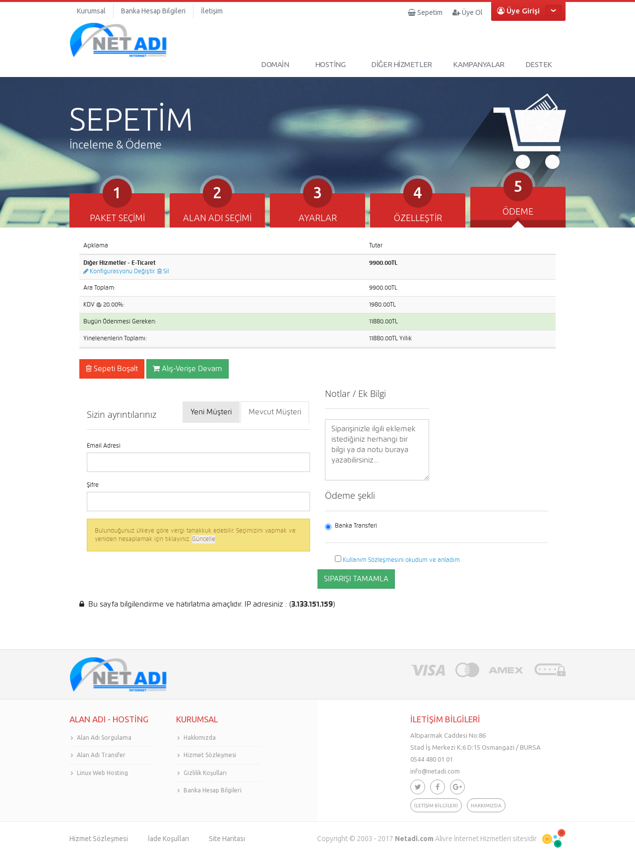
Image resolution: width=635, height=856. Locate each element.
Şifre (93, 484)
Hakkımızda (200, 737)
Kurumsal (91, 11)
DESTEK (538, 64)
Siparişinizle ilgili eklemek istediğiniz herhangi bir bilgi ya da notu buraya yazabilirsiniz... (377, 449)
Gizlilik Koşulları (205, 773)
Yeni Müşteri (211, 411)
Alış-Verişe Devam (187, 368)
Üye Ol (467, 12)
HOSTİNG (330, 64)
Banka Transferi (351, 526)
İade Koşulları (168, 839)
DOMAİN (275, 64)
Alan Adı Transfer (101, 755)
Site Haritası (227, 839)
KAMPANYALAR (479, 64)
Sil (163, 271)
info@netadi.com (435, 771)
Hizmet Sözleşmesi (210, 755)
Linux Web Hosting (102, 773)
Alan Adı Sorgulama (104, 737)
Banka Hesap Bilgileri (153, 11)
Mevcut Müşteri (275, 411)
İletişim (212, 11)
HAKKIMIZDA (486, 805)
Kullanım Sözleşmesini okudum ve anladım (401, 559)
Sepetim (425, 12)
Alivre (443, 839)
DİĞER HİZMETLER (401, 64)
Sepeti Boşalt (112, 368)
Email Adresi (104, 445)
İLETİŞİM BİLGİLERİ (436, 805)
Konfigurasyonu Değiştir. (119, 271)
